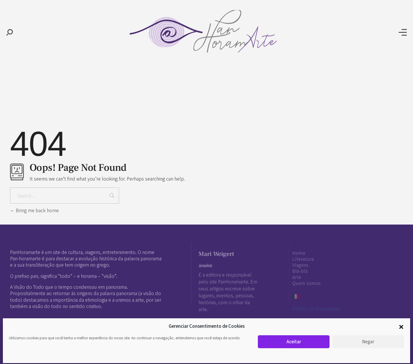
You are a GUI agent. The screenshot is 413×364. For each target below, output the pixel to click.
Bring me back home (34, 210)
